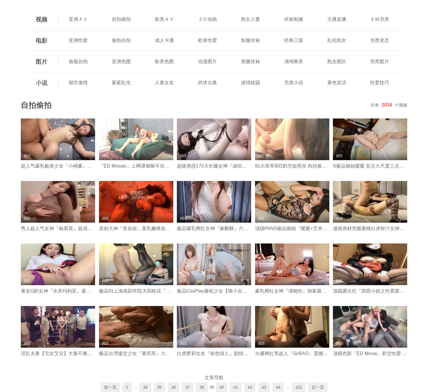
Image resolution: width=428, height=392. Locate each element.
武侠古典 (207, 82)
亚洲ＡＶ (78, 19)
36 (173, 387)
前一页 (110, 387)
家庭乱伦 (121, 82)
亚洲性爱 (78, 40)
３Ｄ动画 (207, 19)
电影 (42, 40)
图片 (42, 61)
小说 (42, 82)
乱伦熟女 (336, 40)
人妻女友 (164, 82)
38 (201, 387)
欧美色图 (164, 61)
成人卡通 (164, 40)
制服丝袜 (250, 40)
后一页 (317, 387)
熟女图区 (336, 61)
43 (264, 387)
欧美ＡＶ (164, 19)
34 (145, 387)
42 (250, 387)
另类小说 (293, 82)
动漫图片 (207, 61)
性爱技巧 (379, 82)
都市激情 (78, 82)
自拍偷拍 (121, 19)
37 (187, 387)
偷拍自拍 (121, 40)
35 (159, 387)
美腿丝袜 (250, 61)
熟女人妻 (250, 19)
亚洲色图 (121, 61)
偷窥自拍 (78, 61)
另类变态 (379, 40)
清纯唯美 (293, 61)
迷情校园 (250, 82)
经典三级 (293, 40)
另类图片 (379, 61)
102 (298, 387)
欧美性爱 (207, 40)
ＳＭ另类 (379, 19)
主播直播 (336, 19)
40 (221, 387)
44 (278, 387)
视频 (42, 19)
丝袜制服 (293, 19)
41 (235, 387)
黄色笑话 (336, 82)
